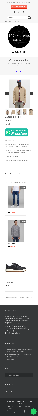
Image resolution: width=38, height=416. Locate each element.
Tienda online (10, 359)
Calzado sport (9, 282)
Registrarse (9, 21)
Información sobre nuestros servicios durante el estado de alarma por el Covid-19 (19, 351)
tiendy (20, 403)
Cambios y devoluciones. (15, 411)
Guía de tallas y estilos (20, 413)
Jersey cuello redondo (12, 243)
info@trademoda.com (15, 2)
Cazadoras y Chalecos (17, 63)
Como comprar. (19, 406)
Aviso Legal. (28, 406)
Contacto (10, 406)
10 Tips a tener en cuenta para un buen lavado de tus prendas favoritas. (19, 355)
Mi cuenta (18, 21)
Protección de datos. (26, 409)
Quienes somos (28, 411)
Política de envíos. (14, 409)
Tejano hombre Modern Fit (13, 210)
